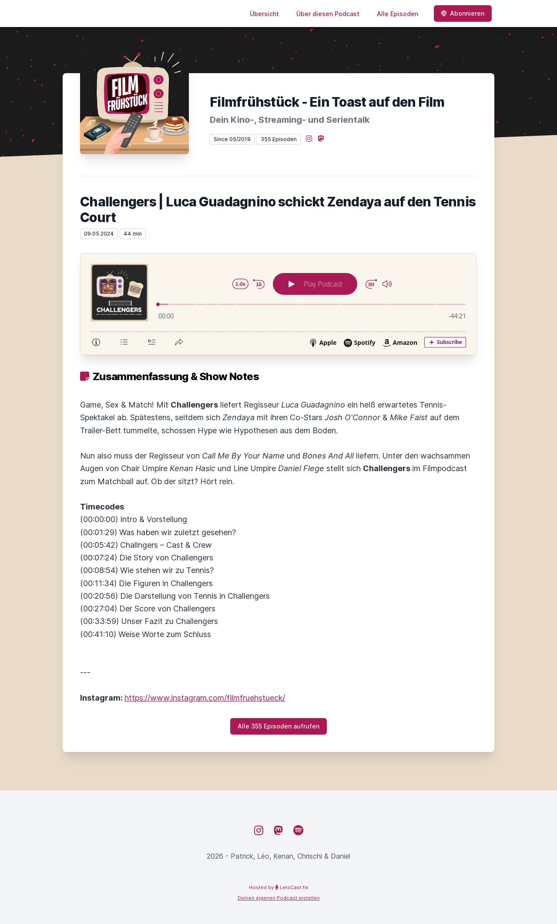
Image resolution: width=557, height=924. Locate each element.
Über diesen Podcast (327, 13)
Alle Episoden (397, 13)
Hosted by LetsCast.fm (279, 887)
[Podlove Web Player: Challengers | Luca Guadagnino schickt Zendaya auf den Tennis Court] (278, 303)
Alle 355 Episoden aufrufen (278, 726)
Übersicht (264, 13)
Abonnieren (462, 13)
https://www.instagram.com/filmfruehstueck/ (204, 697)
